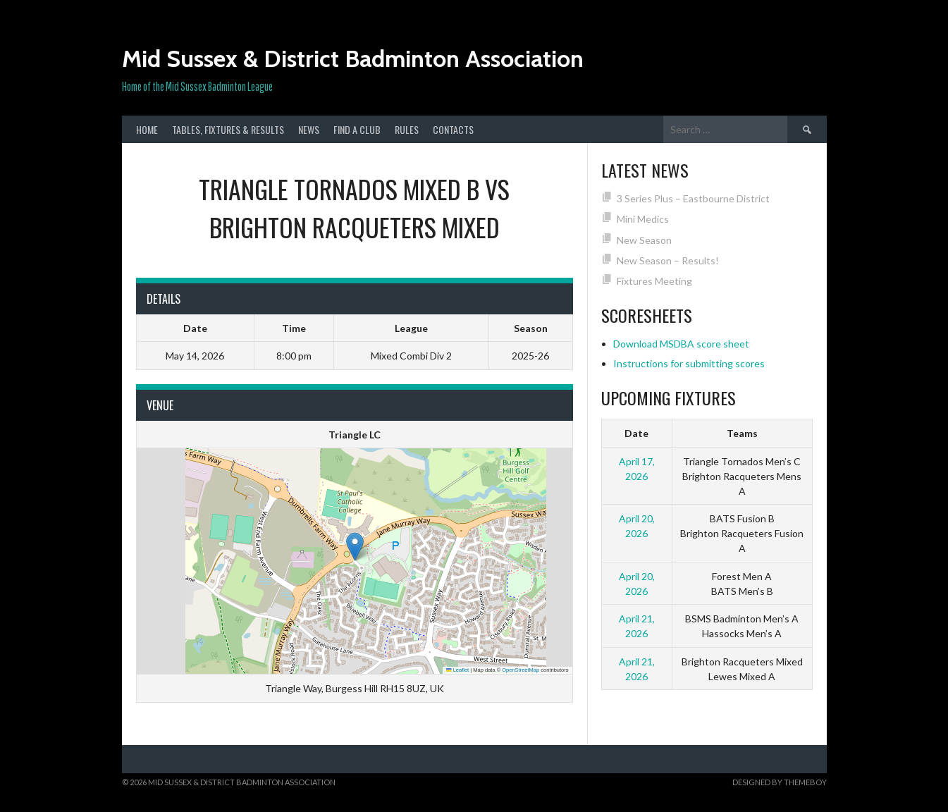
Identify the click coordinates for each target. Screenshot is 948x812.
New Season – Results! (668, 260)
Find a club (357, 129)
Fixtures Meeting (654, 281)
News (308, 129)
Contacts (453, 129)
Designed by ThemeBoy (779, 782)
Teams (742, 433)
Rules (407, 129)
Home (147, 129)
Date (636, 433)
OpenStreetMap (520, 670)
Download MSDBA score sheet (681, 344)
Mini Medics (643, 219)
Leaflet (457, 670)
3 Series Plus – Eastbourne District (693, 198)
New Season (644, 240)
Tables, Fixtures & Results (228, 129)
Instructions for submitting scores (689, 363)
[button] (355, 546)
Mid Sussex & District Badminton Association (353, 58)
